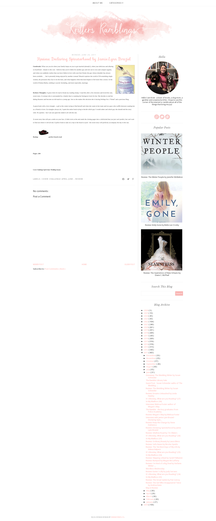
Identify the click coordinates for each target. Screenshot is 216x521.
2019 (146, 330)
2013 (146, 347)
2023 (146, 319)
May (148, 491)
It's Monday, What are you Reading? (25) (163, 452)
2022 (146, 321)
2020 (146, 327)
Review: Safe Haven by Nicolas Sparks (162, 444)
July (148, 369)
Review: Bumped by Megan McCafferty (162, 460)
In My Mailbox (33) (154, 477)
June (148, 372)
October (150, 361)
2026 (146, 310)
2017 (146, 336)
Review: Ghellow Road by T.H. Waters (161, 433)
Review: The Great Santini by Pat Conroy (163, 480)
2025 (146, 313)
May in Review (152, 488)
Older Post (129, 264)
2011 (146, 352)
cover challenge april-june (58, 179)
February (150, 499)
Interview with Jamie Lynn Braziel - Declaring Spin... (160, 418)
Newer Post (38, 264)
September (151, 364)
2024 (146, 316)
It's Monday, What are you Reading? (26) (163, 436)
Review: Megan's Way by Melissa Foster (162, 414)
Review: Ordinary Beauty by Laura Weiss (163, 441)
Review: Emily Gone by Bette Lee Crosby (162, 225)
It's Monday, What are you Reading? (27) (163, 399)
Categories (116, 3)
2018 (146, 333)
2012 (146, 350)
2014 (146, 344)
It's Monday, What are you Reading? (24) (163, 474)
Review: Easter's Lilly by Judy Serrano (161, 471)
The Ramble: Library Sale (156, 380)
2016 (146, 338)
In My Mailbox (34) (154, 455)
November (151, 358)
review (79, 179)
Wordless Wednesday (155, 469)
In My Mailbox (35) (154, 438)
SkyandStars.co (117, 517)
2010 (146, 505)
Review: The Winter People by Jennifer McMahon (162, 177)
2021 (146, 324)
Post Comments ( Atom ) (55, 269)
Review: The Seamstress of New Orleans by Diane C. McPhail (162, 274)
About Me (98, 3)
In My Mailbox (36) (154, 401)
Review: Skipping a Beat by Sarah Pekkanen (164, 458)
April (148, 493)
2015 (146, 341)
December (151, 355)
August (149, 367)
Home (84, 264)
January (149, 502)
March (149, 496)
